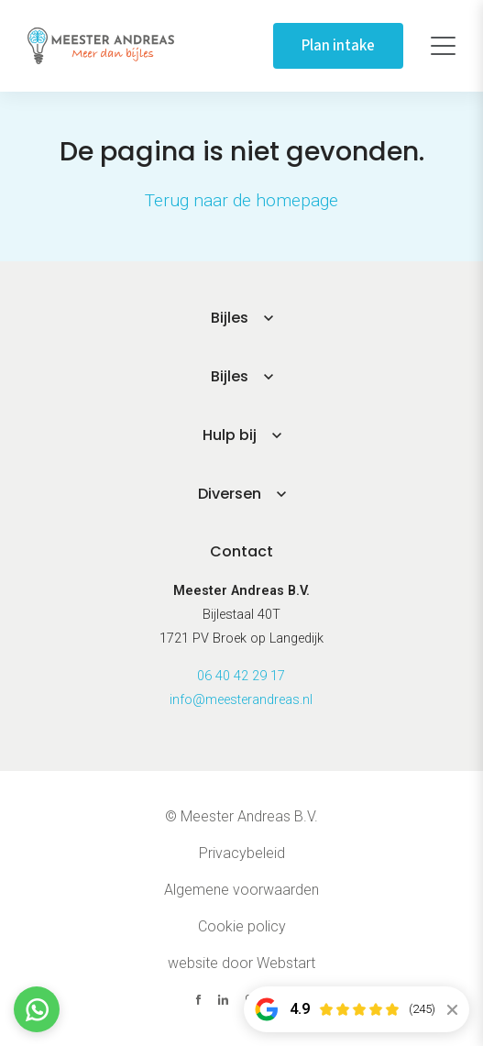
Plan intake (338, 46)
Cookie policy (242, 926)
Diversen (229, 493)
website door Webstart (241, 963)
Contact (241, 551)
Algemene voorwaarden (241, 889)
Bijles (229, 317)
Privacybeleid (242, 853)
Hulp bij (230, 435)
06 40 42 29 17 (241, 676)
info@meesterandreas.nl (241, 700)
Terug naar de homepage (241, 200)
